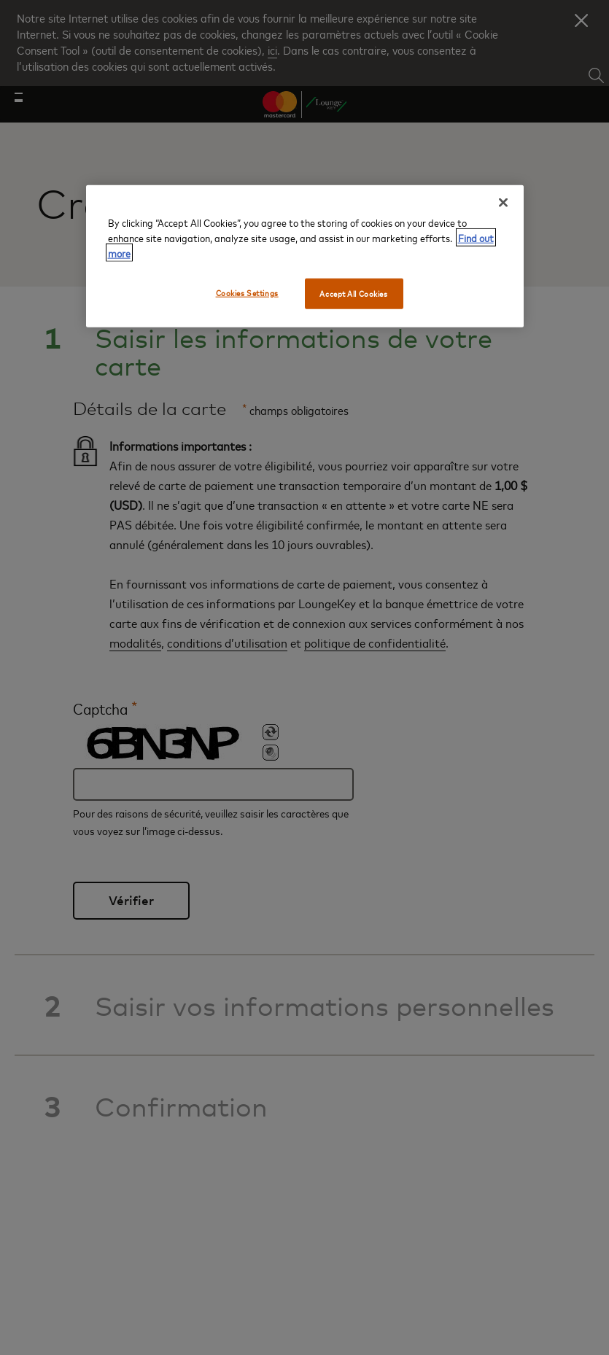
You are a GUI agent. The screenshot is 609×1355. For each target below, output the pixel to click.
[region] (305, 256)
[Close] (503, 202)
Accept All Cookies (353, 292)
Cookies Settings (247, 292)
